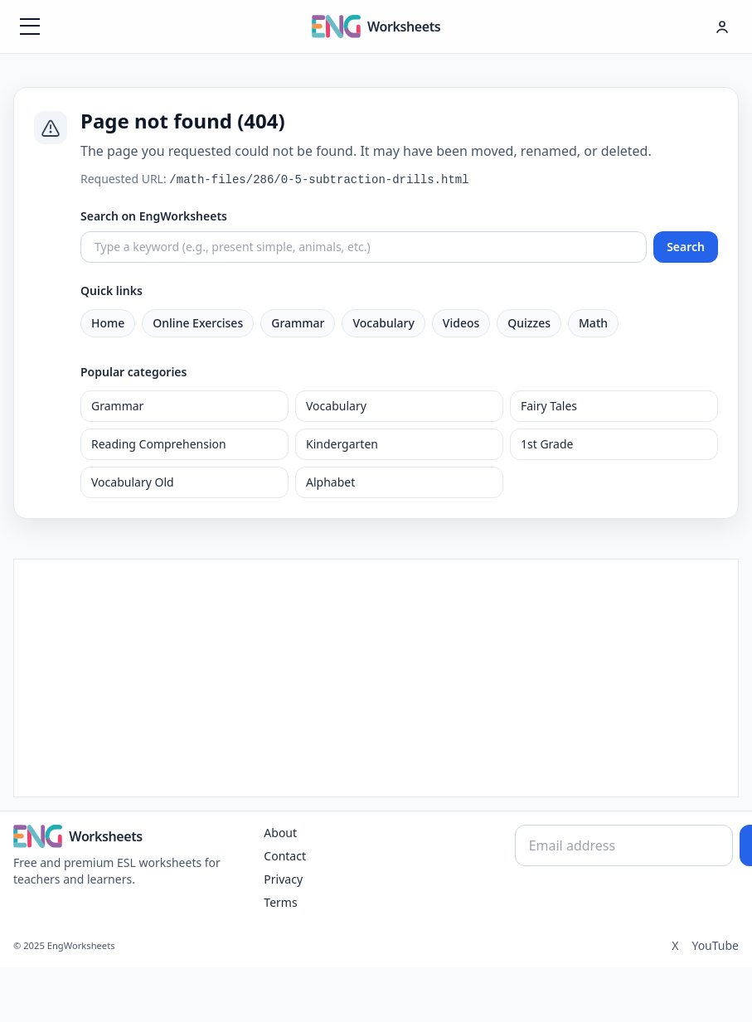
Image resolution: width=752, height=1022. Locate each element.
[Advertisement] (376, 675)
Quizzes (529, 323)
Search (686, 246)
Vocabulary (383, 323)
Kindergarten (342, 444)
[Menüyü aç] (29, 26)
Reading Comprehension (158, 444)
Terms (280, 902)
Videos (461, 323)
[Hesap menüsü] (722, 26)
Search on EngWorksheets (153, 216)
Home (107, 323)
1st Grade (547, 444)
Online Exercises (198, 323)
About (280, 832)
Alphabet (330, 482)
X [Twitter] (675, 945)
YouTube (715, 945)
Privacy (283, 879)
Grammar (297, 323)
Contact (285, 856)
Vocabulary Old (132, 482)
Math (593, 323)
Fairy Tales (549, 406)
